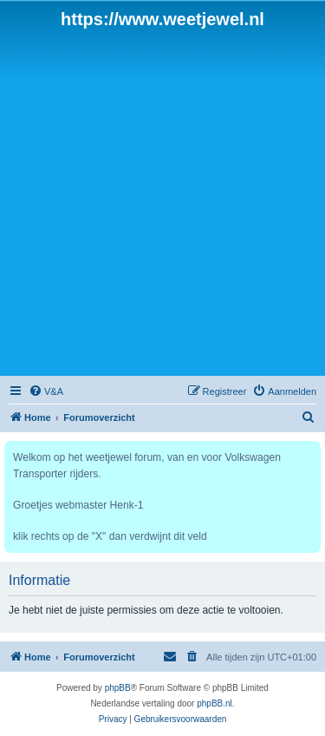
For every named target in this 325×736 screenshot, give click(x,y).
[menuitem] (46, 391)
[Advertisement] (162, 201)
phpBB (118, 688)
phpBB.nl (214, 703)
